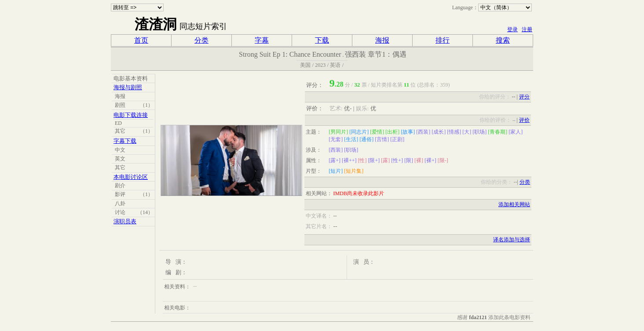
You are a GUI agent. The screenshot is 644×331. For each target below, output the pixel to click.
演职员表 (124, 221)
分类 (201, 40)
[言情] (382, 139)
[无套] (336, 139)
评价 (524, 120)
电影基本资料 (130, 78)
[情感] (454, 132)
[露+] (334, 160)
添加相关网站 (514, 204)
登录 (512, 29)
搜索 (503, 40)
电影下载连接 (130, 115)
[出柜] (392, 132)
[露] (385, 160)
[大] (466, 132)
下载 (322, 40)
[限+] (374, 160)
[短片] (336, 171)
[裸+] (430, 160)
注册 (527, 29)
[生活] (351, 139)
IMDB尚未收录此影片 (358, 193)
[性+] (397, 160)
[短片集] (353, 171)
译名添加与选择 (511, 239)
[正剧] (397, 139)
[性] (362, 160)
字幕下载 (124, 141)
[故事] (408, 132)
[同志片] (359, 132)
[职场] (479, 132)
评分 (524, 97)
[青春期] (497, 132)
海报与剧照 (127, 87)
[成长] (439, 132)
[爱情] (377, 132)
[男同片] (338, 132)
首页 (141, 40)
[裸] (418, 160)
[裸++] (349, 160)
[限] (408, 160)
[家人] (516, 132)
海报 (382, 40)
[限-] (443, 160)
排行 (442, 40)
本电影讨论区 (130, 177)
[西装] (423, 132)
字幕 (262, 40)
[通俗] (366, 139)
